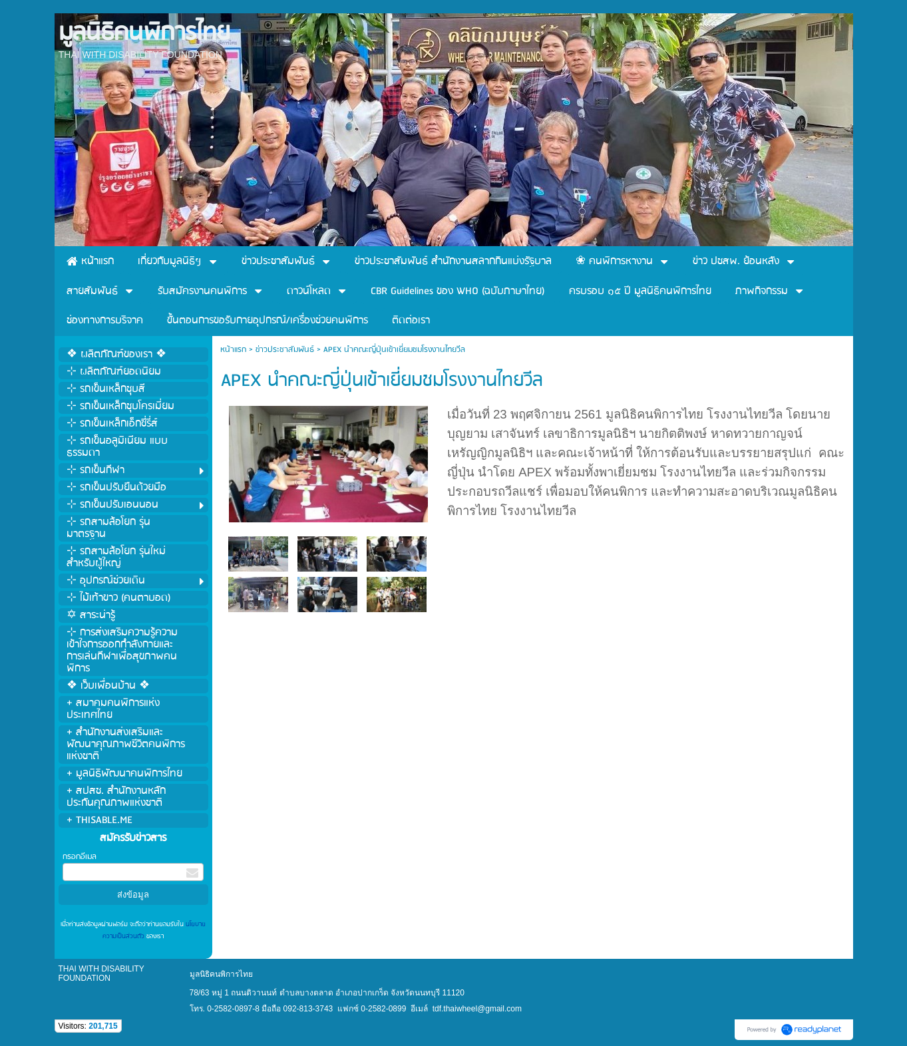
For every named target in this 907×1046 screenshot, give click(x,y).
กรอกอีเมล (79, 857)
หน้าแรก (233, 350)
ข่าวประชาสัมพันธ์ (285, 350)
